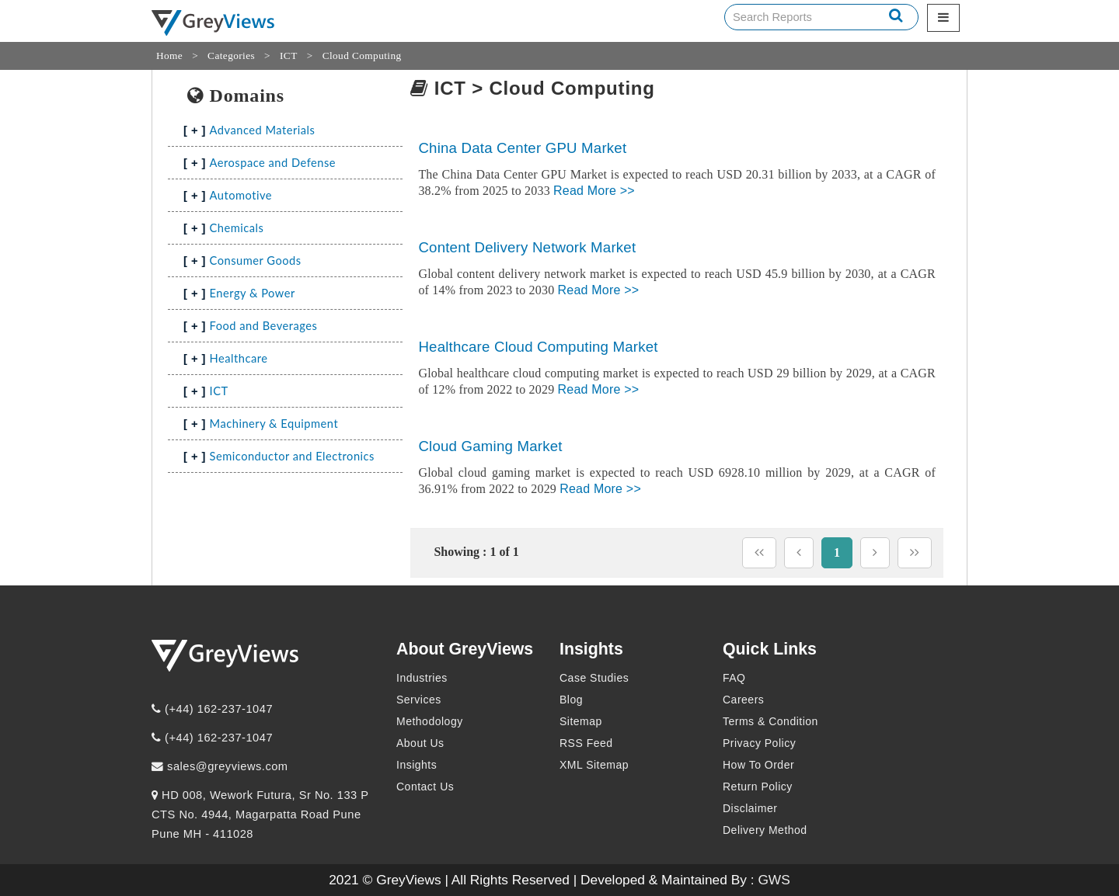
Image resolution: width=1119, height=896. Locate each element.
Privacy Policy (759, 743)
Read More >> (594, 190)
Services (418, 699)
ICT (289, 55)
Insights (416, 765)
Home (169, 55)
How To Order (758, 765)
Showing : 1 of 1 (476, 551)
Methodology (429, 721)
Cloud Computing (362, 55)
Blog (571, 699)
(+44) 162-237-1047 (212, 709)
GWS (774, 879)
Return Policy (758, 786)
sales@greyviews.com (220, 766)
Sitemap (581, 721)
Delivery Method (765, 830)
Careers (743, 699)
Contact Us (425, 786)
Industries (422, 678)
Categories (231, 55)
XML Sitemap (594, 765)
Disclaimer (750, 808)
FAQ (734, 678)
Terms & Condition (770, 721)
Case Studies (594, 678)
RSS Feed (586, 743)
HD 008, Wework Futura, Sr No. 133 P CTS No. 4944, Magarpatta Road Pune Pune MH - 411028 (260, 814)
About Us (420, 743)
